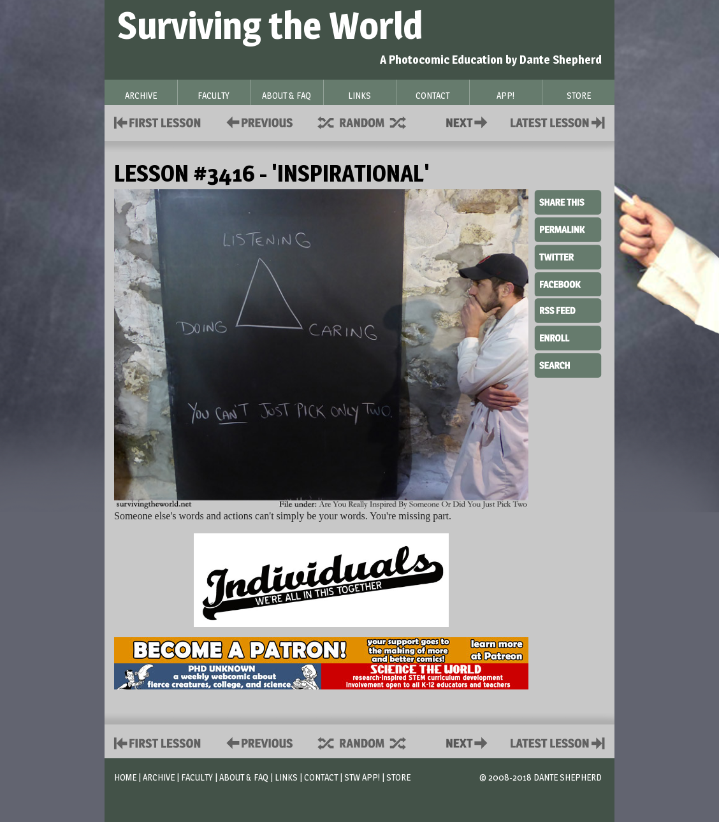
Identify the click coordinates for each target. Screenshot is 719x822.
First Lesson (158, 121)
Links (286, 777)
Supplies (370, 121)
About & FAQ (243, 777)
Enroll (568, 336)
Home (125, 777)
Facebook (568, 283)
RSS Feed (568, 309)
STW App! (362, 777)
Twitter (568, 256)
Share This (568, 202)
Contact (469, 121)
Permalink (568, 229)
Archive (159, 777)
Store (398, 777)
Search (568, 364)
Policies (257, 121)
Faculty (197, 777)
